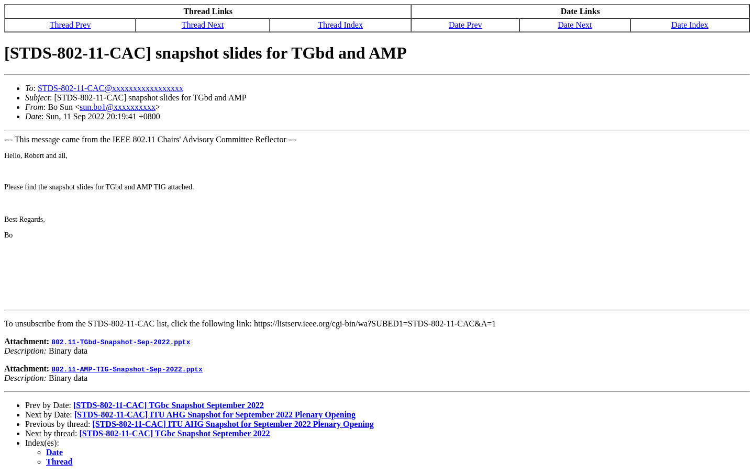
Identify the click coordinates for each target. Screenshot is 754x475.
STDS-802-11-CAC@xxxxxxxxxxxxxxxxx (110, 88)
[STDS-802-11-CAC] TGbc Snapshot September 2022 (168, 405)
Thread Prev (70, 24)
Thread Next (203, 24)
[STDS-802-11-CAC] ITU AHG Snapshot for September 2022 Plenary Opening (215, 414)
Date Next (575, 24)
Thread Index (340, 24)
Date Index (689, 24)
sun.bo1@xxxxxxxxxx (118, 107)
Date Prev (465, 24)
